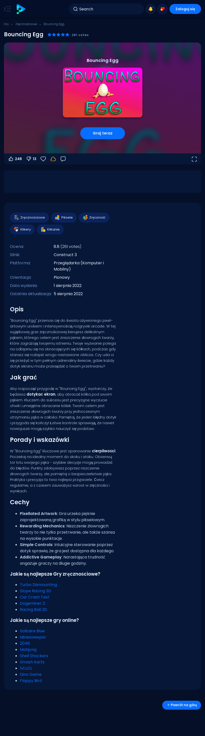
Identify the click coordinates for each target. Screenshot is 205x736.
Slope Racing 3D (35, 591)
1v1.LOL (26, 668)
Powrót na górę (181, 705)
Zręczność (93, 218)
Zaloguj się (185, 8)
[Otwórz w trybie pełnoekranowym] (194, 159)
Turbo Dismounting (38, 585)
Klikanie (50, 229)
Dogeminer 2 (32, 603)
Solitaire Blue (32, 631)
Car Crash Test (34, 597)
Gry (6, 24)
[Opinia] (63, 159)
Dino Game (31, 674)
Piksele (63, 218)
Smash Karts (32, 662)
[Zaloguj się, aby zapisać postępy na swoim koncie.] (53, 159)
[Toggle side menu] (6, 9)
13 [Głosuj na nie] (31, 159)
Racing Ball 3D (33, 609)
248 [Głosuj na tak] (15, 159)
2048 (25, 643)
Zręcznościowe (26, 24)
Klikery (22, 229)
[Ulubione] (43, 159)
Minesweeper (33, 637)
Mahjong (28, 649)
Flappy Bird (31, 681)
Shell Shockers (34, 656)
